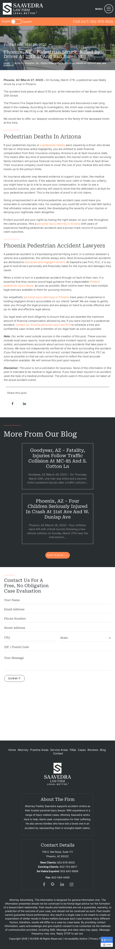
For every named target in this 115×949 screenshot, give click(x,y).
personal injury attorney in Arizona (58, 223)
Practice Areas (39, 750)
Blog (103, 750)
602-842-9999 (69, 871)
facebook (12, 403)
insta (71, 884)
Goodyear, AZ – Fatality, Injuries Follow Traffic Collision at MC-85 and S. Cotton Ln (57, 458)
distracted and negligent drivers (45, 262)
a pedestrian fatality (52, 145)
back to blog (55, 555)
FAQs (73, 750)
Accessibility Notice (75, 938)
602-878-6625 (101, 21)
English (6, 21)
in (62, 884)
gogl (53, 884)
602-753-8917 (68, 866)
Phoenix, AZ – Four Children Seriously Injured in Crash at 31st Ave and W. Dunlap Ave (57, 509)
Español (27, 21)
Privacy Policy (98, 938)
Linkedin (24, 403)
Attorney (23, 750)
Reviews (93, 750)
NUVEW (34, 938)
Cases (82, 750)
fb (44, 884)
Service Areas (59, 750)
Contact (58, 753)
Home (12, 750)
